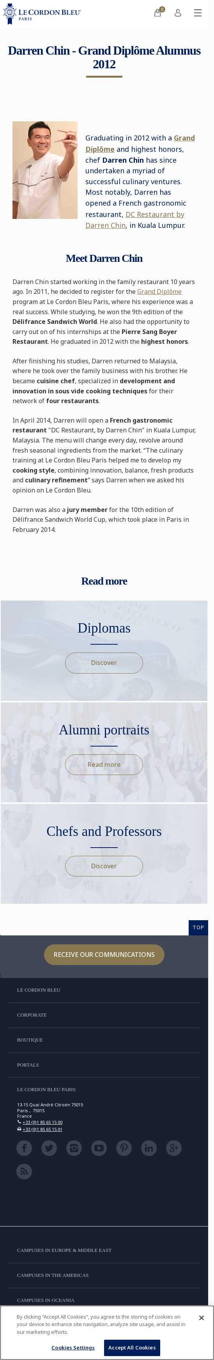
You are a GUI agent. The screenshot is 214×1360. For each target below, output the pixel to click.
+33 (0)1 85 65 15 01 (42, 1129)
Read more (104, 764)
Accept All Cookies (132, 1347)
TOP (198, 927)
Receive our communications (104, 954)
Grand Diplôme (159, 291)
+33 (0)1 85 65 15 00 (42, 1122)
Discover (104, 662)
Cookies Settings (73, 1347)
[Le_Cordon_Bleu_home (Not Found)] (43, 14)
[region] (107, 1332)
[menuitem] (157, 14)
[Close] (201, 1317)
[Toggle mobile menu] (198, 14)
